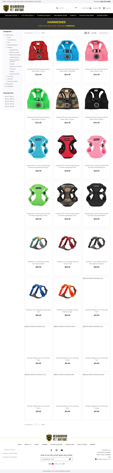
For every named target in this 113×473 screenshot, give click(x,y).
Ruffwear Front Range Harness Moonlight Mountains (96, 263)
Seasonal (10, 79)
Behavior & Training (15, 55)
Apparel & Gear (14, 50)
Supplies (9, 47)
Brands (92, 444)
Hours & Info (102, 15)
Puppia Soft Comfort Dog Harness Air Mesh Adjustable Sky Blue (38, 166)
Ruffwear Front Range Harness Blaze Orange (67, 311)
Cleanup (12, 64)
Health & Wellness (12, 45)
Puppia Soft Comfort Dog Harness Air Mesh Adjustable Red (67, 166)
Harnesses (12, 69)
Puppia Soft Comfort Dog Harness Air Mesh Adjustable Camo (67, 214)
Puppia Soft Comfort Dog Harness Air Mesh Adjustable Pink (96, 166)
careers (44, 444)
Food (8, 37)
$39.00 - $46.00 (9, 101)
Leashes (12, 71)
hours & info (70, 444)
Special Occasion (12, 81)
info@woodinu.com (104, 459)
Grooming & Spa (60, 15)
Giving (36, 444)
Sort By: (94, 33)
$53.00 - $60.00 (9, 106)
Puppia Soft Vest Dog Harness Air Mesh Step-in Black (96, 118)
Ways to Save (82, 444)
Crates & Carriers (14, 57)
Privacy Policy (9, 449)
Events (73, 15)
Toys (8, 42)
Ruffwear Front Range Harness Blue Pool (38, 311)
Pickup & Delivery (86, 15)
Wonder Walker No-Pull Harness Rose (38, 359)
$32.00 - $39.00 (9, 99)
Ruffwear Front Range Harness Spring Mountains (38, 263)
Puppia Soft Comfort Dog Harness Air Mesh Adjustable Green (38, 214)
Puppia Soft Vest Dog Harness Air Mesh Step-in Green (38, 118)
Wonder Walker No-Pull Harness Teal (96, 359)
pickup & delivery (56, 444)
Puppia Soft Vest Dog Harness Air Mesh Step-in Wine (38, 70)
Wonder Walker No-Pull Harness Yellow (67, 359)
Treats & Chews (11, 40)
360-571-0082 (105, 1)
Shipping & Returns (10, 457)
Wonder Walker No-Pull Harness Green (38, 407)
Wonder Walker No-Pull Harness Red (96, 311)
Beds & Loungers (14, 52)
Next (44, 33)
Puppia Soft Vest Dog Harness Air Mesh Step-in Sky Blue (67, 70)
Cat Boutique (28, 16)
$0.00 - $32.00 (9, 96)
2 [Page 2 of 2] (39, 33)
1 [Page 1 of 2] (36, 33)
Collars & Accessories (16, 66)
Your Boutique (44, 16)
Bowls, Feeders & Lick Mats (14, 60)
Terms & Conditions (10, 453)
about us (28, 444)
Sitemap (68, 471)
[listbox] (104, 33)
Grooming (10, 76)
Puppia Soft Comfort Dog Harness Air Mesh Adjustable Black (96, 214)
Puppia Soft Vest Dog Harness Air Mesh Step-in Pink (96, 70)
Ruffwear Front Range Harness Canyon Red (67, 263)
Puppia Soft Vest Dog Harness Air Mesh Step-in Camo (67, 118)
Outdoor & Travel (14, 74)
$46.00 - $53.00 (9, 104)
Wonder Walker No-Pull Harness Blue (67, 407)
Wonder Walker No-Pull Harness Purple (96, 407)
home (19, 444)
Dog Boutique (12, 16)
